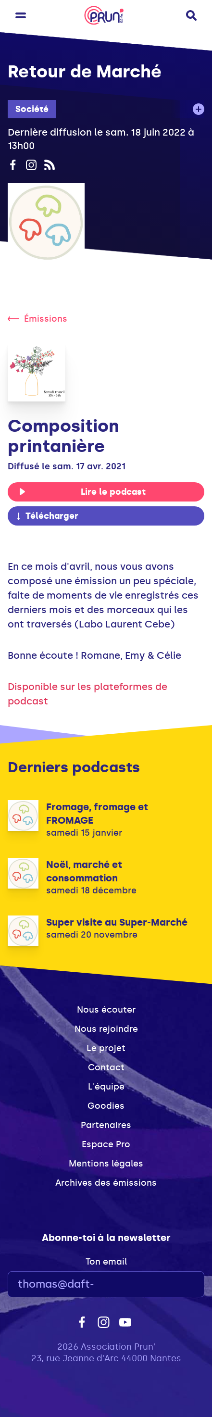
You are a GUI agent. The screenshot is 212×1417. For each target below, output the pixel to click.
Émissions (37, 319)
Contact (106, 1067)
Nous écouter (106, 1009)
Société (32, 109)
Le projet (106, 1048)
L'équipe (106, 1086)
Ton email (106, 1261)
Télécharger (46, 516)
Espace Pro (106, 1144)
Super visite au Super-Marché (116, 922)
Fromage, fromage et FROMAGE (97, 813)
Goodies (106, 1106)
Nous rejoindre (106, 1029)
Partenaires (106, 1125)
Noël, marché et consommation (84, 871)
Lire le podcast (82, 492)
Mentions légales (106, 1163)
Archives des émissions (106, 1183)
